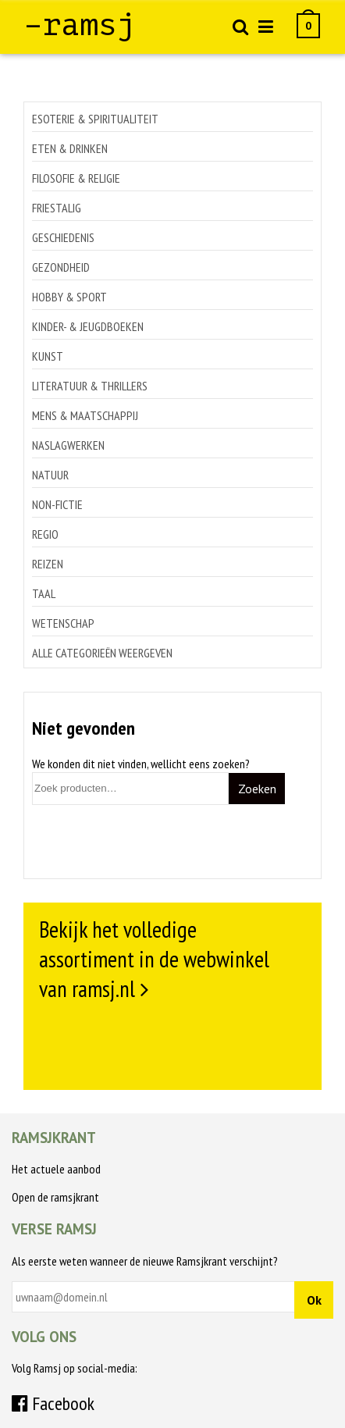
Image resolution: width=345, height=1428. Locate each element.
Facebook (53, 1403)
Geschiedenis (63, 237)
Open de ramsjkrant (55, 1197)
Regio (45, 534)
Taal (43, 593)
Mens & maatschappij (85, 415)
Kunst (47, 356)
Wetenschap (63, 623)
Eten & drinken (70, 148)
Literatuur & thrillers (90, 386)
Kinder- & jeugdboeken (88, 326)
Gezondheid (61, 267)
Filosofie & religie (76, 178)
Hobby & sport (69, 296)
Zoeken (257, 788)
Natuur (50, 475)
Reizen (47, 564)
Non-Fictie (57, 504)
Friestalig (56, 207)
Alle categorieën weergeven (102, 653)
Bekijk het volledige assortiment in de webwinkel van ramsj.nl (154, 958)
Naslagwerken (68, 445)
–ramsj (79, 25)
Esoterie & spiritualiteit (95, 118)
